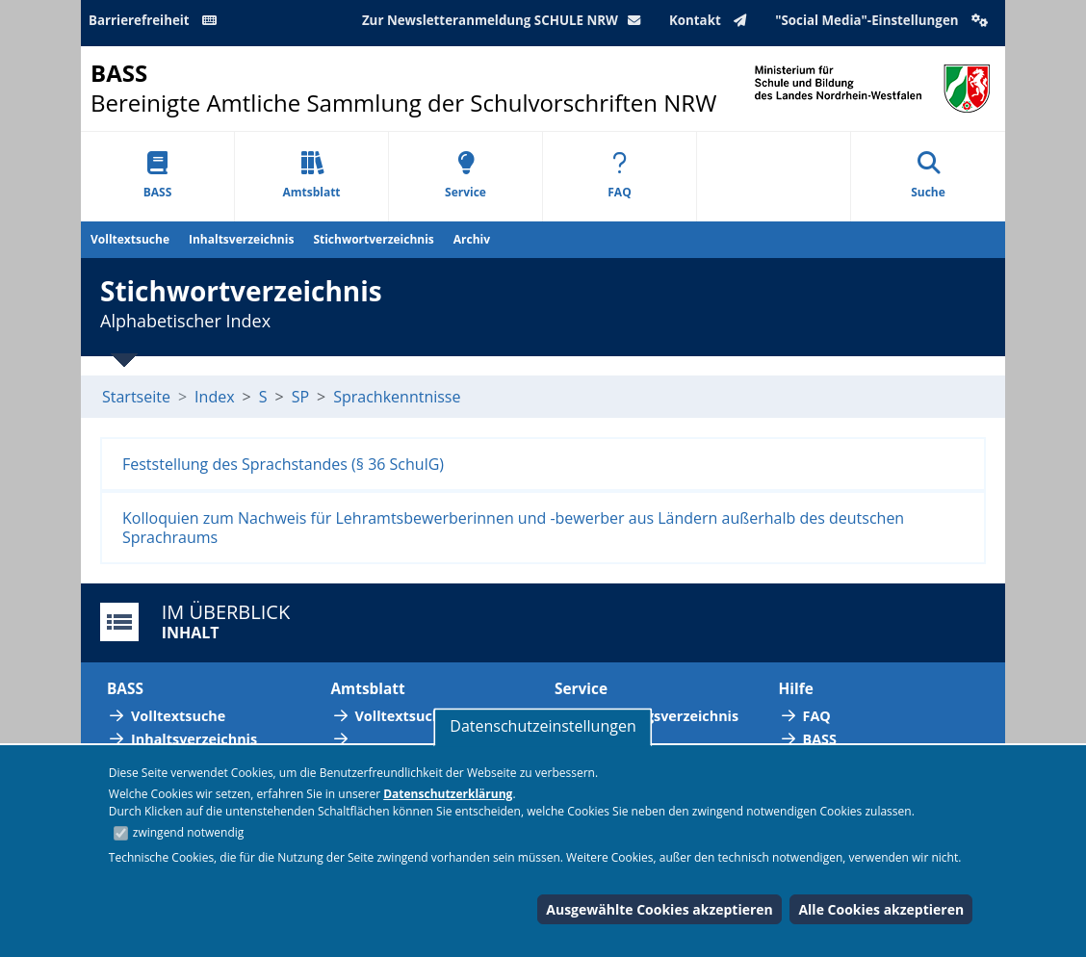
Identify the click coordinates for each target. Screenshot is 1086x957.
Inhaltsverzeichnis (241, 239)
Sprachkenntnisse (396, 396)
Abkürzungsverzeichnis (658, 716)
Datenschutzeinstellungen (542, 726)
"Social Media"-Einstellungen (884, 20)
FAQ (619, 175)
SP (300, 396)
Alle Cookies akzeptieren (881, 909)
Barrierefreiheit (156, 20)
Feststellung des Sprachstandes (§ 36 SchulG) (283, 464)
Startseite (136, 396)
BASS (157, 175)
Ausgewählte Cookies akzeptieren (659, 909)
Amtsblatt (311, 175)
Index (214, 396)
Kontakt (712, 20)
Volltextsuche (129, 239)
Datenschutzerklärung (447, 794)
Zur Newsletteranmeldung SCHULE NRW (505, 20)
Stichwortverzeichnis (373, 239)
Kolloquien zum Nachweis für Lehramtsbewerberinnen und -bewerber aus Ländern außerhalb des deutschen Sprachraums (513, 527)
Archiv (471, 239)
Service (465, 175)
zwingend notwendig (189, 832)
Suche (928, 175)
